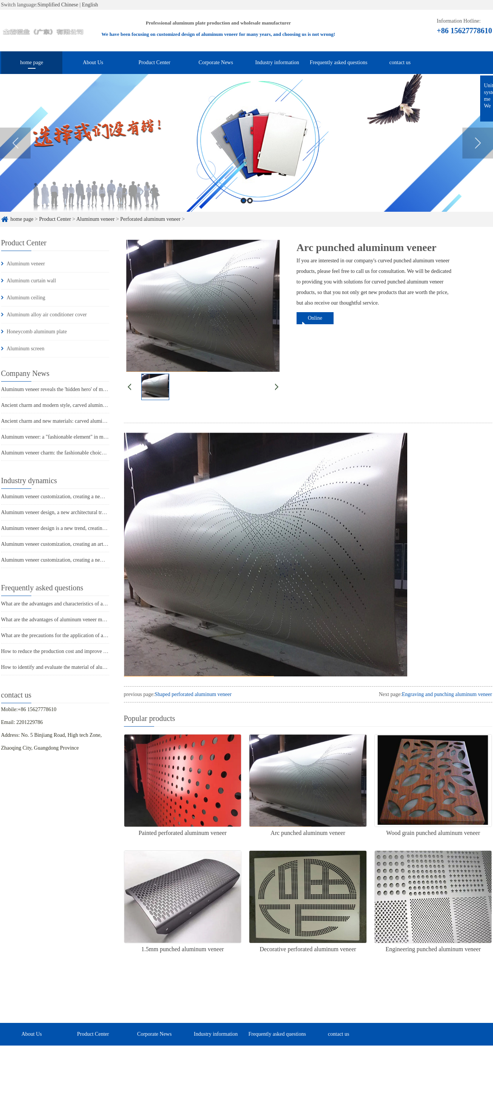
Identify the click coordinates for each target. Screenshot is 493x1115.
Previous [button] (15, 149)
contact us (400, 62)
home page (31, 62)
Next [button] (477, 149)
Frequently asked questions (338, 62)
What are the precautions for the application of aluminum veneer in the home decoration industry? (105, 635)
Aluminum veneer (95, 219)
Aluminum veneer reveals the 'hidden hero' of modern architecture (71, 389)
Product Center (154, 62)
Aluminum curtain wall (31, 280)
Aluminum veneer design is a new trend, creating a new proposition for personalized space (97, 528)
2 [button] (250, 207)
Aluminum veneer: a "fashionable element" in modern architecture (71, 437)
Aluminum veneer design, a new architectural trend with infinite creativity (79, 512)
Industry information (277, 62)
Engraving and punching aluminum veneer (447, 694)
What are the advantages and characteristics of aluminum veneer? (70, 604)
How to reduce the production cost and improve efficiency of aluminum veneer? (86, 651)
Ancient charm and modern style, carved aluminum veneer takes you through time (88, 405)
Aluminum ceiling (26, 297)
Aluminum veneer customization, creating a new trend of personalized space (82, 496)
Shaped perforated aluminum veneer (193, 694)
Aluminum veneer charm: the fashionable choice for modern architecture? (79, 453)
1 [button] (243, 207)
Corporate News (216, 62)
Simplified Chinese (57, 5)
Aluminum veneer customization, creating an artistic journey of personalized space (88, 544)
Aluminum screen (26, 348)
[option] (246, 149)
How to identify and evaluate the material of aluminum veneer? (68, 667)
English (90, 5)
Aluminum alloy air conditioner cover (47, 314)
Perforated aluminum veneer (150, 219)
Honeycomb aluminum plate (37, 331)
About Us (93, 62)
